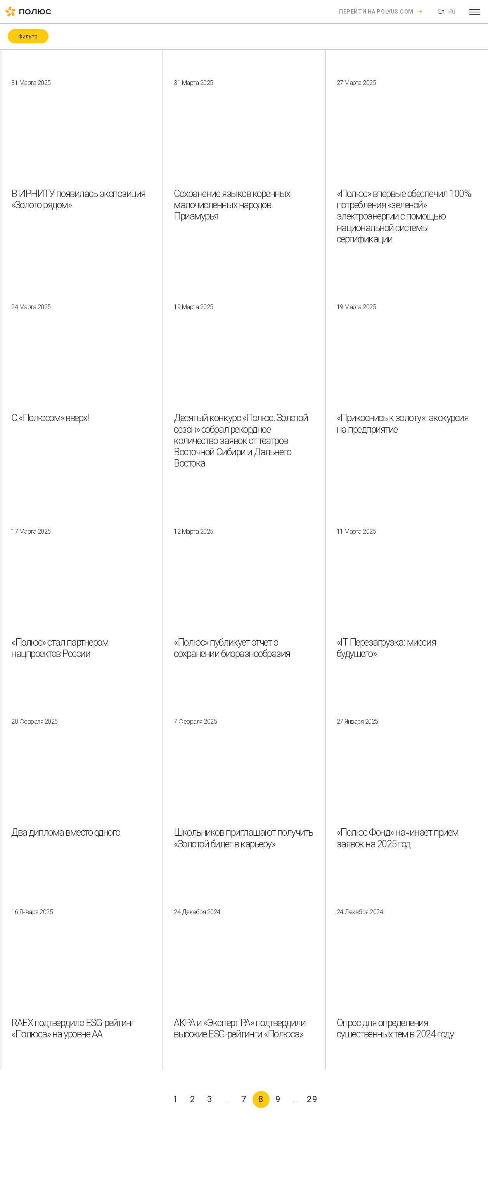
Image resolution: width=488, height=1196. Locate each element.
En (441, 11)
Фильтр (28, 36)
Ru (451, 11)
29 (312, 1099)
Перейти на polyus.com (376, 11)
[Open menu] (475, 11)
